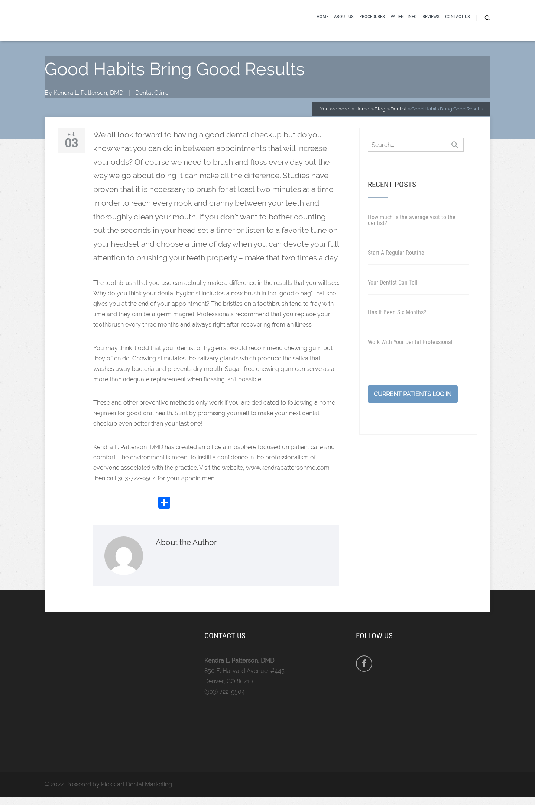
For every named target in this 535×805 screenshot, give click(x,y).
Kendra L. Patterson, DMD (88, 98)
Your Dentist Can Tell (393, 287)
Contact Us (457, 19)
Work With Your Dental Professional (410, 346)
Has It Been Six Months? (397, 317)
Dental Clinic (152, 98)
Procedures (372, 19)
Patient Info (403, 19)
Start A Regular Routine (396, 257)
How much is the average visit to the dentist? (411, 224)
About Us (344, 19)
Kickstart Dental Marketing (136, 789)
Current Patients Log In (412, 398)
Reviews (431, 19)
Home (322, 19)
